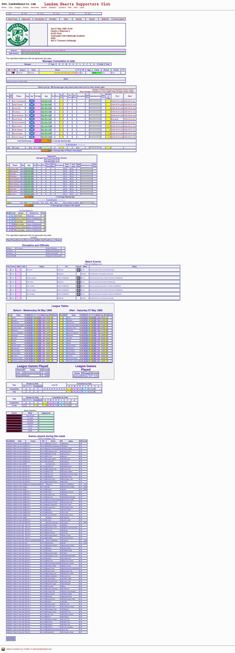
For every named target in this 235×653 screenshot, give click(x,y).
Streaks (79, 19)
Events (92, 19)
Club (10, 7)
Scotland (62, 7)
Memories (35, 7)
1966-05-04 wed (117, 101)
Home (3, 7)
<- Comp (40, 13)
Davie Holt (16, 108)
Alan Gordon (17, 126)
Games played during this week (46, 436)
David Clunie (17, 119)
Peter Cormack (14, 184)
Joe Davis (13, 173)
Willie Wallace (18, 130)
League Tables (60, 306)
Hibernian (31, 73)
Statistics (52, 7)
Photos (26, 7)
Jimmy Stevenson (15, 181)
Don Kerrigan (17, 133)
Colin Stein (13, 189)
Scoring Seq (39, 19)
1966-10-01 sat (129, 119)
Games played (118, 19)
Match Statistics (30, 410)
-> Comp (56, 13)
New (75, 7)
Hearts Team (13, 19)
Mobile (44, 7)
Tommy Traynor (18, 137)
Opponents (26, 19)
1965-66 (20, 73)
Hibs (69, 7)
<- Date (24, 13)
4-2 (78, 73)
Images (18, 7)
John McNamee (14, 179)
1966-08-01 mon (130, 105)
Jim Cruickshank (19, 101)
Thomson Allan (14, 168)
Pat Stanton (13, 176)
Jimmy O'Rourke (15, 186)
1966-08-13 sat (129, 101)
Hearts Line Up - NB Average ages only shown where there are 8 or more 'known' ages (71, 87)
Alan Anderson (18, 115)
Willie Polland (17, 105)
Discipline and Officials (35, 245)
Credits (27, 649)
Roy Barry (16, 112)
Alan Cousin (13, 191)
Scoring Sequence (26, 210)
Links (82, 7)
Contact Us (17, 649)
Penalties (53, 19)
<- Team (9, 13)
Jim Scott (12, 194)
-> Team (88, 13)
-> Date (72, 13)
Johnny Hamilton (19, 123)
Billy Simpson (14, 171)
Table (66, 19)
